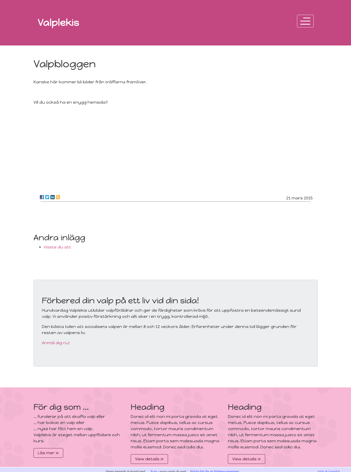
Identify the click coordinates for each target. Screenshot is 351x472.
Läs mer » (48, 452)
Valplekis (58, 22)
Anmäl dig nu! (56, 342)
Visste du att (57, 247)
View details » (149, 459)
